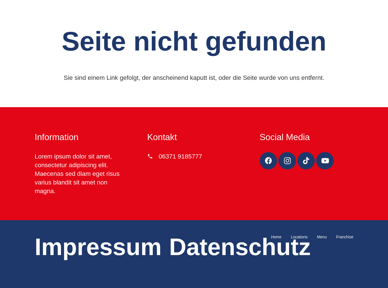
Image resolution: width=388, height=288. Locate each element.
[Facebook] (268, 161)
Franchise (344, 237)
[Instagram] (287, 161)
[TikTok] (306, 161)
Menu (322, 237)
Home (276, 237)
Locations (299, 237)
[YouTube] (325, 161)
